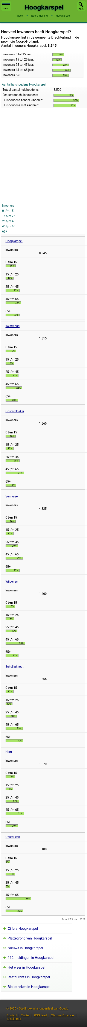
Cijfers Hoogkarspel (23, 929)
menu (6, 6)
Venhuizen (13, 496)
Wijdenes (12, 581)
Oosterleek (13, 837)
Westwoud (13, 326)
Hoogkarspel (14, 241)
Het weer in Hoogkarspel (26, 967)
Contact (11, 1015)
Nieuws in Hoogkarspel (25, 948)
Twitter (25, 1015)
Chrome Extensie (62, 1015)
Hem (9, 751)
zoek (81, 9)
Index (20, 15)
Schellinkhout (15, 666)
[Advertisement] (40, 158)
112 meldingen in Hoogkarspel (31, 958)
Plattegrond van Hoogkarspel (30, 938)
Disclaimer (14, 1019)
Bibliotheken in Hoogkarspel (29, 987)
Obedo (63, 1008)
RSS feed (40, 1015)
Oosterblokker (15, 411)
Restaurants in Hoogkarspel (29, 977)
